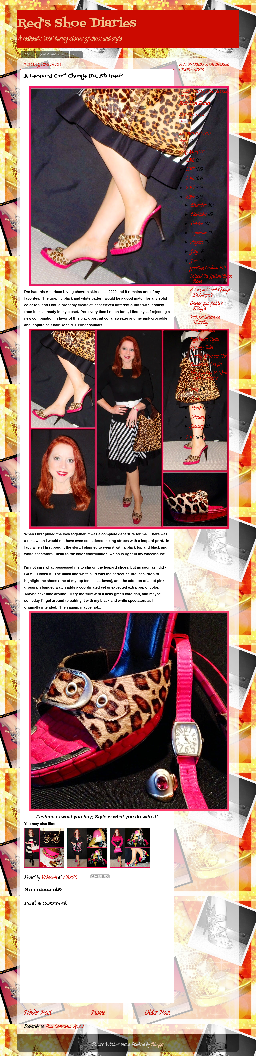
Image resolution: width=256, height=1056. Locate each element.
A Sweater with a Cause (52, 54)
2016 (190, 179)
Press (76, 54)
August (197, 242)
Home (28, 54)
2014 (190, 197)
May (195, 390)
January (198, 426)
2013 (190, 438)
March (197, 408)
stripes (183, 141)
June (195, 261)
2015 (190, 188)
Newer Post (37, 1013)
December (199, 205)
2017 (190, 170)
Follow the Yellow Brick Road (211, 279)
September (199, 233)
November (199, 215)
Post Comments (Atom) (64, 1027)
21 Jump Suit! (201, 348)
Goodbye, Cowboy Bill (208, 268)
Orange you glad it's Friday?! (206, 307)
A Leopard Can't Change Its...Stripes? (209, 293)
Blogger (157, 1045)
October (197, 224)
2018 (190, 160)
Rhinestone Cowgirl (206, 365)
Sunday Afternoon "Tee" (208, 356)
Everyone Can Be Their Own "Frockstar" (208, 376)
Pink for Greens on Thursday (205, 320)
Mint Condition (202, 331)
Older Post (157, 1013)
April (195, 399)
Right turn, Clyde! (204, 339)
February (198, 417)
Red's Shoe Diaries (76, 23)
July (195, 252)
